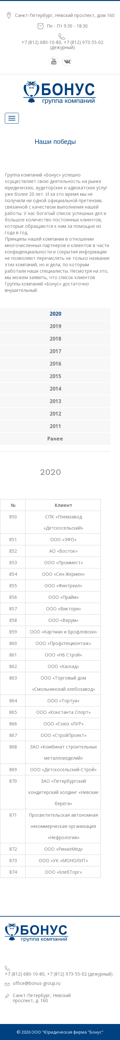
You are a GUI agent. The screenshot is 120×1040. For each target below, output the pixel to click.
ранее (55, 439)
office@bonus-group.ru (36, 983)
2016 (55, 364)
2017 (55, 351)
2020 (55, 314)
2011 (55, 426)
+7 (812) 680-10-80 (41, 42)
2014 (55, 389)
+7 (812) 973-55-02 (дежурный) (77, 44)
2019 (55, 326)
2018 (55, 339)
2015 (55, 376)
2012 (55, 414)
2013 (55, 401)
